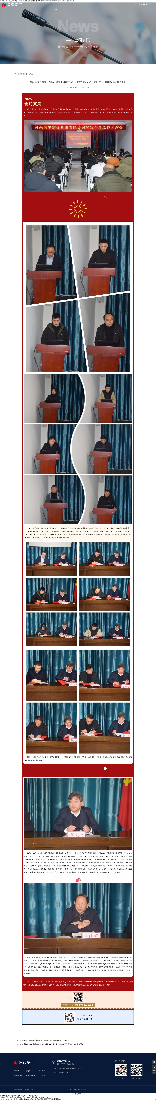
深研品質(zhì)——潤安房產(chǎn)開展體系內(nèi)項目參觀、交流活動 (44, 1040)
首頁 (15, 74)
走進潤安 (16, 1070)
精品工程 (42, 1070)
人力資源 (42, 1075)
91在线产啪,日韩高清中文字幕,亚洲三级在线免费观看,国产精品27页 (24, 1097)
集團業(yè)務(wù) (30, 1070)
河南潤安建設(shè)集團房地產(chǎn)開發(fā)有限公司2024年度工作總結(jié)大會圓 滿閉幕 (51, 1044)
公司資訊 (31, 74)
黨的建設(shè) (30, 1075)
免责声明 (78, 1094)
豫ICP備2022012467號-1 (78, 1089)
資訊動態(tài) (22, 74)
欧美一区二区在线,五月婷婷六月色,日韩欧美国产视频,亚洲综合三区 (37, 1099)
